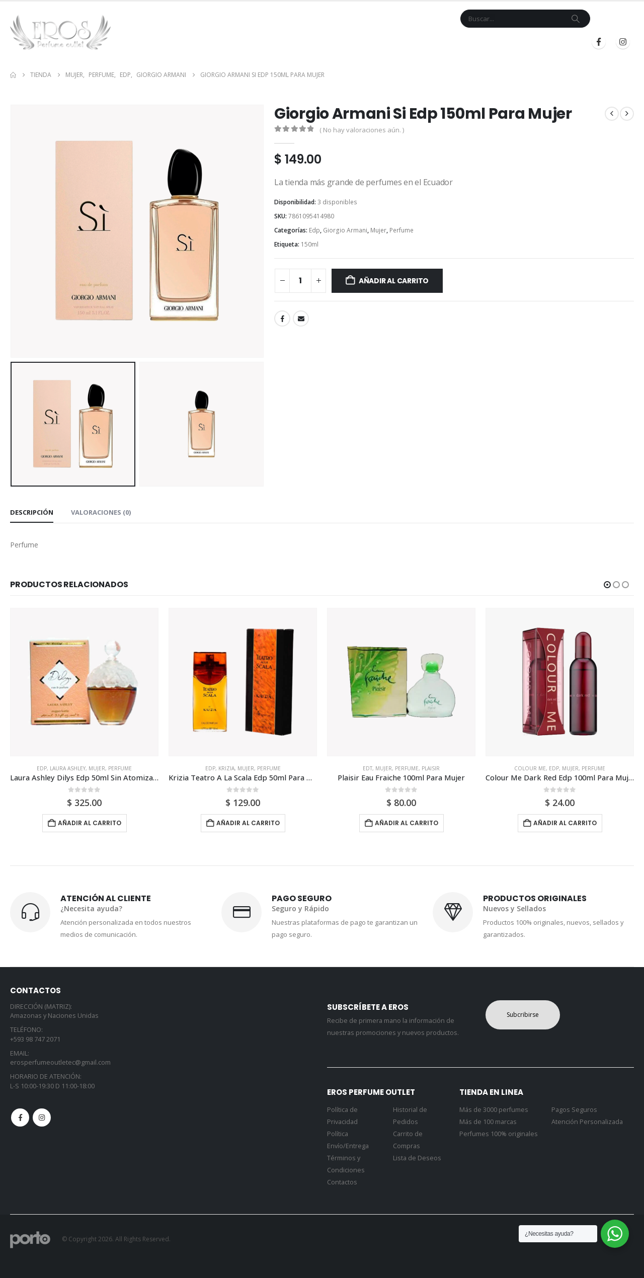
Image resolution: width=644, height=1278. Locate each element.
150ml (309, 244)
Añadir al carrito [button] (89, 823)
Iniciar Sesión (480, 42)
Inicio (228, 42)
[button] (607, 585)
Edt (367, 768)
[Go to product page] (84, 682)
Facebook (282, 318)
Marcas (301, 42)
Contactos (342, 1182)
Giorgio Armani (345, 230)
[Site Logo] (60, 32)
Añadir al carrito (394, 281)
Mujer (378, 230)
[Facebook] (599, 42)
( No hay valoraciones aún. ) (361, 129)
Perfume (401, 230)
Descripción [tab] (31, 512)
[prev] (612, 114)
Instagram (42, 1117)
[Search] (575, 18)
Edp (314, 230)
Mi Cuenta (395, 42)
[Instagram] (623, 42)
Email (301, 318)
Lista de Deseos (417, 1158)
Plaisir (431, 768)
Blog (430, 42)
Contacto (350, 42)
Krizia (226, 768)
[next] (627, 114)
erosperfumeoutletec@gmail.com (60, 1062)
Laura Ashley (68, 768)
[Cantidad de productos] (300, 281)
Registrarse (547, 42)
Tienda (260, 42)
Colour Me (530, 768)
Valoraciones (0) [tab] (101, 512)
